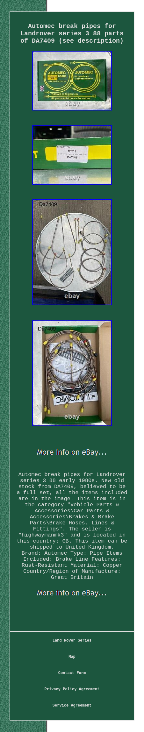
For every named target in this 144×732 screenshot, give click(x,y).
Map (72, 657)
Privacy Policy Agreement (72, 689)
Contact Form (72, 673)
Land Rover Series (72, 640)
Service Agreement (72, 705)
